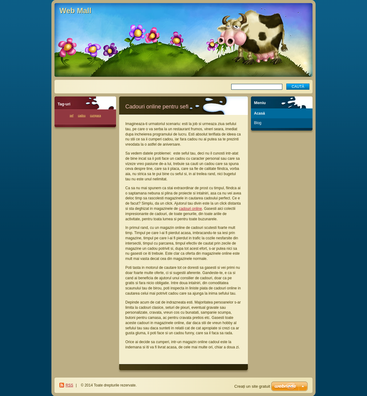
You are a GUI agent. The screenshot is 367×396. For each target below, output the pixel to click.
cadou (82, 115)
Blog (257, 123)
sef (71, 115)
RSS (69, 385)
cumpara (95, 115)
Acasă (259, 113)
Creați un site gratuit (252, 386)
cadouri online (190, 208)
